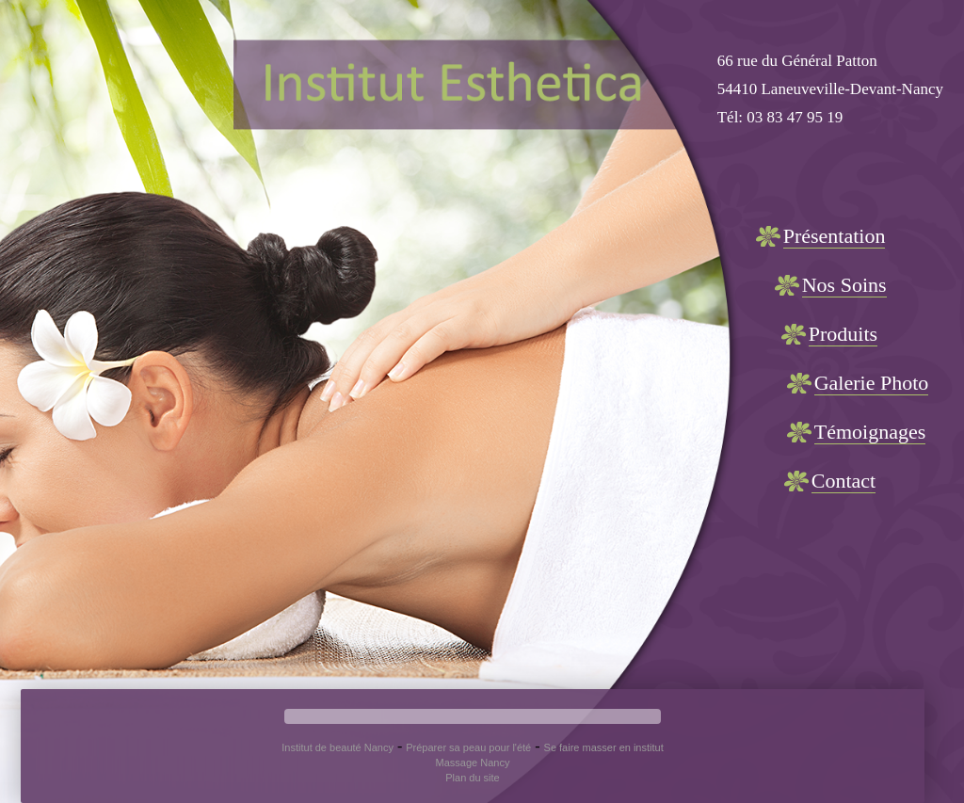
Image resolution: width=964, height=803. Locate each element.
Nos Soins (844, 285)
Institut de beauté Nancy (337, 747)
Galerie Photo (871, 382)
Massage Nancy (473, 762)
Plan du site (472, 777)
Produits (843, 333)
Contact (843, 480)
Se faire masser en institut (604, 747)
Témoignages (870, 431)
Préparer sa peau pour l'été (468, 747)
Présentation (834, 236)
